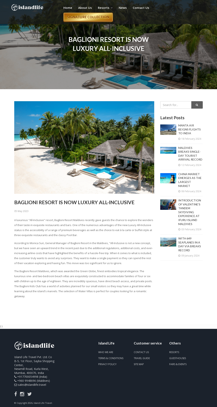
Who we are (105, 352)
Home (67, 8)
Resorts (105, 8)
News (123, 8)
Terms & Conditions (110, 358)
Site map (139, 364)
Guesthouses (177, 358)
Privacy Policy (107, 364)
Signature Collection (88, 17)
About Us (85, 8)
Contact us (141, 352)
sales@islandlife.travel (32, 385)
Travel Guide (142, 358)
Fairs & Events (178, 364)
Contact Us (141, 8)
